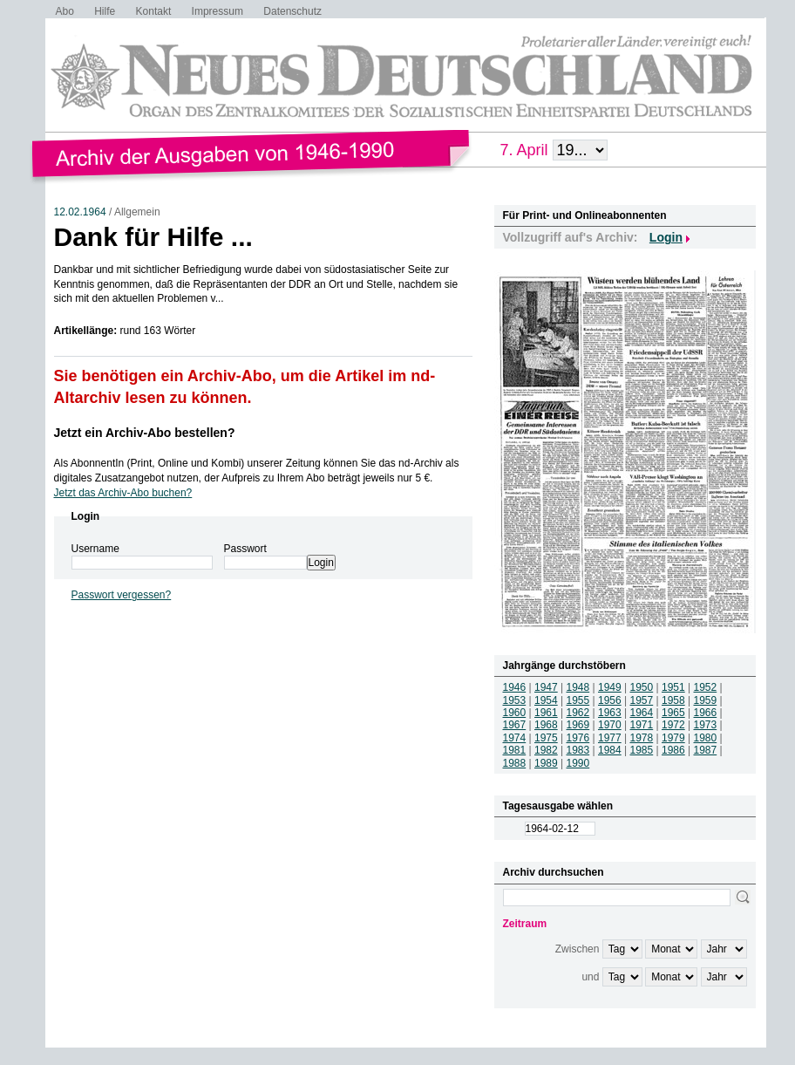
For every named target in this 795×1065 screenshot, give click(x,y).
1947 (546, 687)
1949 (610, 687)
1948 (578, 687)
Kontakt (154, 11)
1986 (673, 750)
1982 (546, 750)
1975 (546, 738)
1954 (546, 700)
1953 (515, 700)
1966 (705, 713)
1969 (578, 725)
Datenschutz (292, 11)
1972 (673, 725)
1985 (642, 750)
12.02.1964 (80, 212)
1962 (578, 713)
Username (95, 549)
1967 (515, 725)
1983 (578, 750)
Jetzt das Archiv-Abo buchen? (123, 493)
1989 (546, 763)
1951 (673, 687)
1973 (705, 725)
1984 (610, 750)
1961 (546, 713)
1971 (642, 725)
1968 (546, 725)
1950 (642, 687)
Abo (65, 11)
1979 (673, 738)
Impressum (217, 11)
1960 (515, 713)
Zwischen (577, 949)
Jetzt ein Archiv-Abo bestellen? (144, 433)
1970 (610, 725)
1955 (578, 700)
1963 (610, 713)
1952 (705, 687)
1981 (515, 750)
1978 (642, 738)
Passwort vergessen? (121, 595)
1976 (578, 738)
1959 (705, 700)
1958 (673, 700)
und (590, 977)
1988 (515, 763)
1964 (642, 713)
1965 (673, 713)
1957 (642, 700)
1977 (610, 738)
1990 (578, 763)
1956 (610, 700)
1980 (705, 738)
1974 (515, 738)
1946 (515, 687)
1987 (705, 750)
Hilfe (104, 11)
